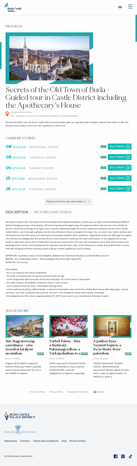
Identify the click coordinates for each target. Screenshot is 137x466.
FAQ (64, 441)
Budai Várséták (13, 358)
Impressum (10, 441)
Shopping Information (77, 392)
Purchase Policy (37, 392)
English (98, 392)
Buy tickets (117, 146)
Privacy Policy (56, 392)
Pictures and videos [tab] (52, 212)
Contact (25, 441)
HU (120, 7)
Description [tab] (17, 212)
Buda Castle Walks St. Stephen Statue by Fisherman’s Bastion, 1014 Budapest (45, 114)
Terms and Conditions (46, 441)
